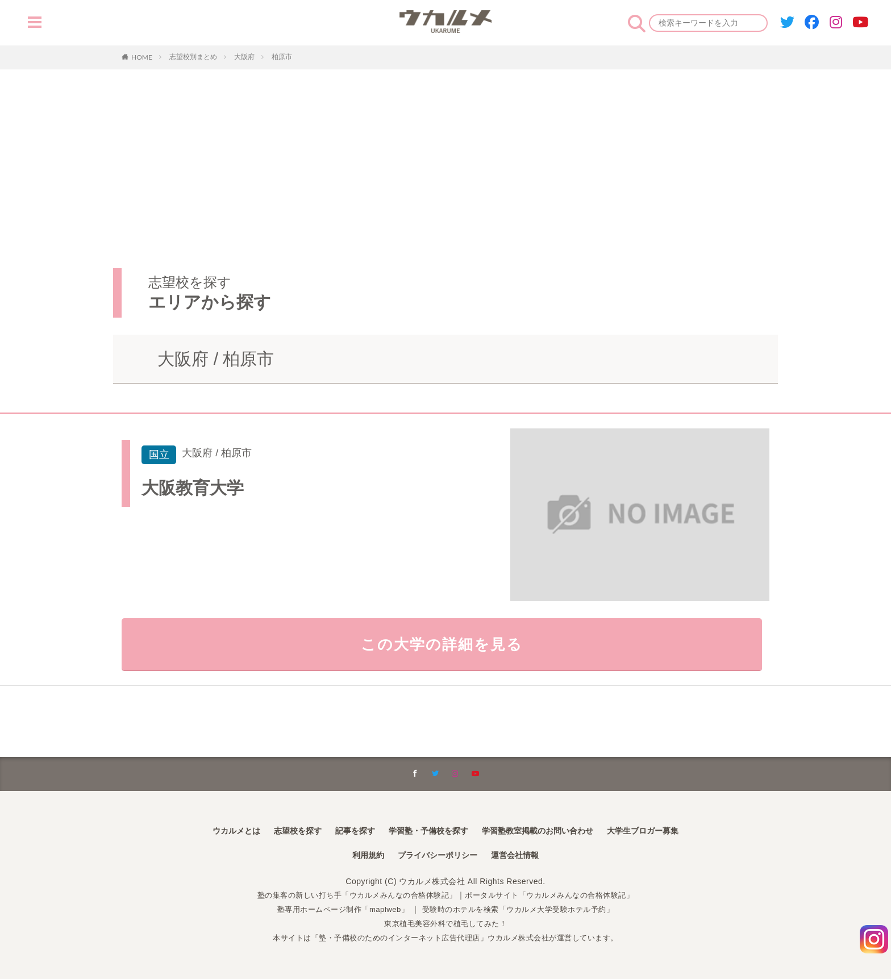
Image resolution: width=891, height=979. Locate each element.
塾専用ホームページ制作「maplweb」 (335, 910)
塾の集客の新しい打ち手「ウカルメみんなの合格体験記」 (351, 896)
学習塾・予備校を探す (425, 830)
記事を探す (343, 830)
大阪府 (244, 57)
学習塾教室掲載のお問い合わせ (547, 830)
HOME (141, 56)
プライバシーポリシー (436, 856)
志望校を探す (279, 830)
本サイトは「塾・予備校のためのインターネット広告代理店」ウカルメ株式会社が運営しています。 (445, 938)
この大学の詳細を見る (445, 647)
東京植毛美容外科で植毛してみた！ (445, 923)
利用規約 (359, 856)
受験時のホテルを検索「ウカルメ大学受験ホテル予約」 (522, 910)
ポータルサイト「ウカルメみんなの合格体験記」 (556, 896)
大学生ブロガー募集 (666, 830)
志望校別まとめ (193, 57)
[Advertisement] (445, 154)
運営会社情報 (523, 856)
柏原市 (282, 57)
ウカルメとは (211, 830)
